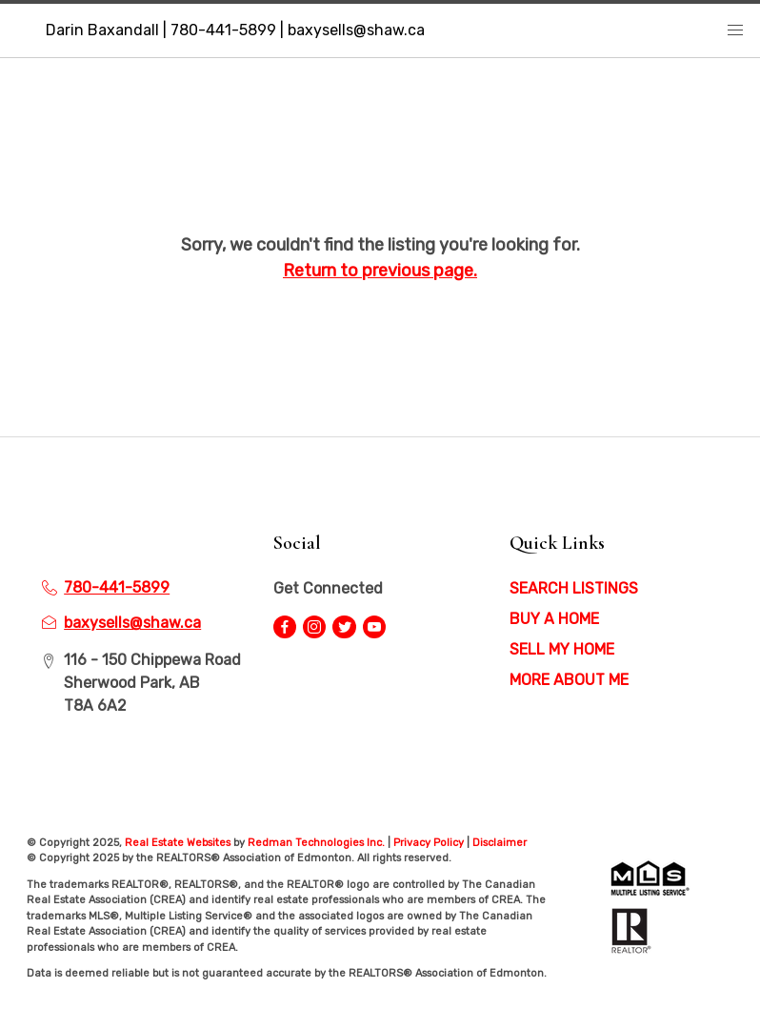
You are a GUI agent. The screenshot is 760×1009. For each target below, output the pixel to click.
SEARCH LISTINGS (574, 588)
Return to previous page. (380, 270)
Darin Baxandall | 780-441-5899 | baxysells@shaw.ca (235, 30)
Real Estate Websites (179, 843)
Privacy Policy (428, 843)
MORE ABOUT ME (569, 680)
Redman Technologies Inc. (318, 843)
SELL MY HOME (562, 649)
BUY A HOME (554, 619)
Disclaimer (499, 843)
